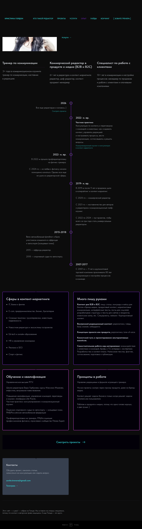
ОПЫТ (83, 18)
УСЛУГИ (73, 18)
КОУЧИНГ (105, 18)
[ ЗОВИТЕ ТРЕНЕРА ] (122, 18)
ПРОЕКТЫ (61, 18)
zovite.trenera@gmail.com (18, 480)
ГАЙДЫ (93, 18)
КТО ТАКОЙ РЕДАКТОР (43, 18)
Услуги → (66, 37)
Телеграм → (12, 485)
